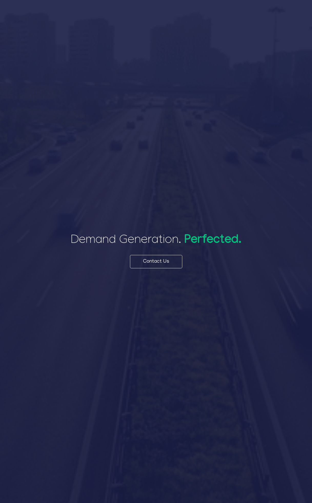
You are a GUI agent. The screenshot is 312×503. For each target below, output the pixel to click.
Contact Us (156, 261)
